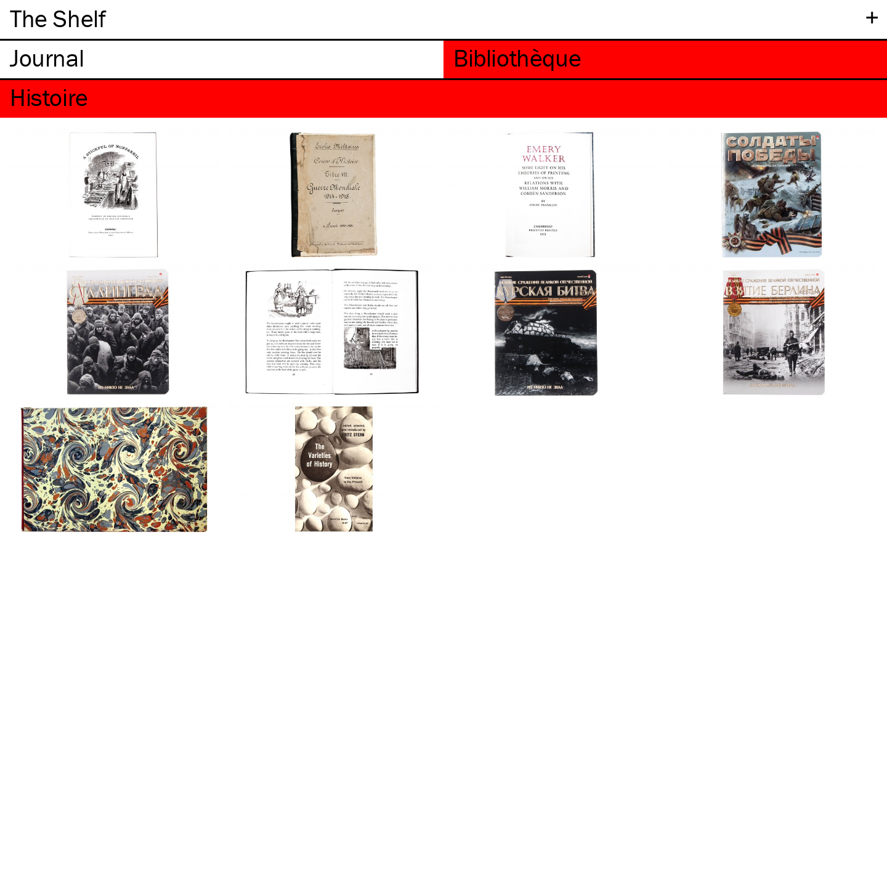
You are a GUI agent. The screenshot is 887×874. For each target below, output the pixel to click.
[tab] (222, 59)
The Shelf (57, 18)
